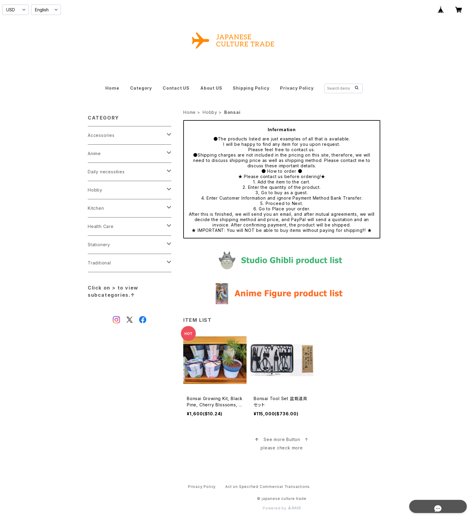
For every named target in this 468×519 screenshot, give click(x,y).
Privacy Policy (296, 88)
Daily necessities (106, 171)
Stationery (99, 244)
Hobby (210, 112)
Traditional (99, 262)
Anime (94, 153)
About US (211, 88)
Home (112, 88)
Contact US (176, 88)
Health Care (101, 226)
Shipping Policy (251, 88)
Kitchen (96, 208)
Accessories (101, 135)
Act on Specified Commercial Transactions (267, 486)
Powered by (282, 508)
